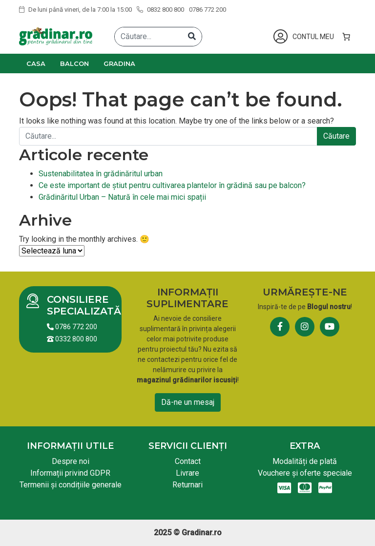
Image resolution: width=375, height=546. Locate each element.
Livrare (187, 473)
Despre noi (70, 461)
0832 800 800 (160, 9)
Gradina (119, 63)
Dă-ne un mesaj (187, 402)
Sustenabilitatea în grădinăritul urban (101, 173)
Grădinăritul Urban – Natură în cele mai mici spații (122, 197)
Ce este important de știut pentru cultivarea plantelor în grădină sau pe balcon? (172, 185)
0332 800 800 (72, 339)
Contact (188, 461)
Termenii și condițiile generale (71, 484)
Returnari (187, 484)
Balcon (74, 63)
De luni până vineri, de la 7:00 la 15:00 (75, 9)
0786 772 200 (207, 9)
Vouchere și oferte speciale (305, 473)
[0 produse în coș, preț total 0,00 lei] (346, 36)
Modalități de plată (304, 461)
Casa (35, 63)
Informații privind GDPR (70, 473)
